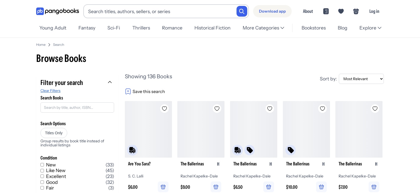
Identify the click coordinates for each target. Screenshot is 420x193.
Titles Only (54, 131)
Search (58, 42)
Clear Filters (50, 88)
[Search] (242, 11)
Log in (374, 11)
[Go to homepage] (57, 11)
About (308, 11)
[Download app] (272, 11)
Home (41, 42)
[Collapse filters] (110, 80)
